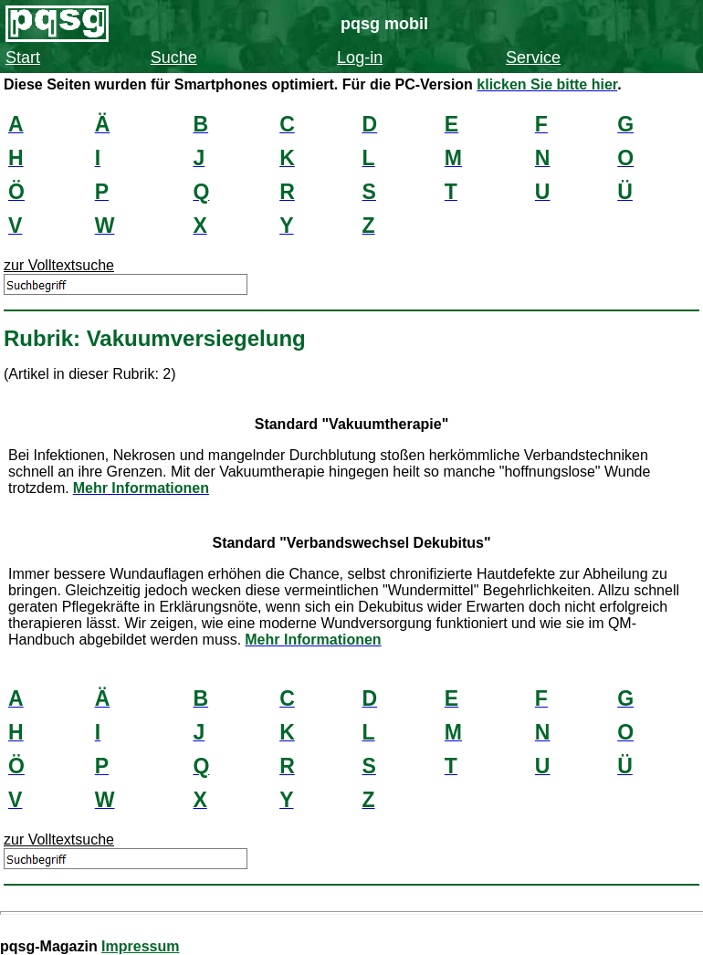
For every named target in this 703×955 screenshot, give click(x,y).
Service (533, 57)
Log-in (360, 57)
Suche (174, 57)
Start (22, 57)
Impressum (140, 946)
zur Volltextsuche (59, 265)
